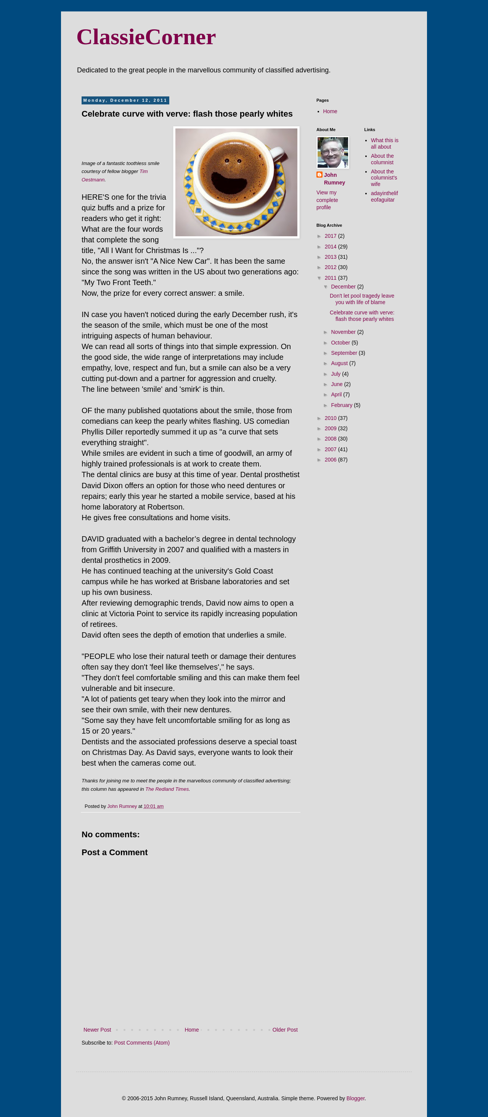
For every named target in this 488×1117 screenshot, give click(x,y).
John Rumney (334, 179)
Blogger (355, 1098)
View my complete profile (327, 199)
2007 (331, 449)
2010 (331, 418)
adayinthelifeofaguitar (384, 196)
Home (192, 1030)
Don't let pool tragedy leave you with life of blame (362, 299)
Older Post (285, 1030)
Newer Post (97, 1030)
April (337, 394)
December (344, 287)
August (340, 363)
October (341, 343)
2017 (331, 236)
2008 (331, 439)
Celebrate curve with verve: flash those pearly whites (362, 315)
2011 (331, 278)
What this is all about (384, 143)
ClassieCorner (146, 36)
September (344, 353)
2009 (331, 428)
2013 (331, 257)
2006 (331, 460)
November (344, 332)
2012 (331, 267)
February (342, 405)
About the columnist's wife (384, 178)
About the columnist (382, 159)
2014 (331, 247)
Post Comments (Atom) (142, 1043)
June (337, 384)
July (336, 374)
